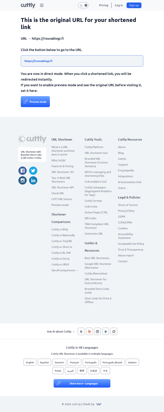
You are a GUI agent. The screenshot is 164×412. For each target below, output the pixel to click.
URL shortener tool (96, 152)
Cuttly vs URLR (60, 264)
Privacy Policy (126, 210)
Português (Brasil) (112, 362)
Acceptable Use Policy (131, 243)
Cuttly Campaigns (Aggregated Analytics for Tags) (98, 191)
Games (122, 158)
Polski (58, 370)
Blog (121, 152)
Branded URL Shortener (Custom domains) (96, 162)
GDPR (121, 216)
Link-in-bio (91, 206)
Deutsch (59, 362)
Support (123, 164)
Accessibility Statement (125, 235)
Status (122, 187)
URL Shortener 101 (62, 172)
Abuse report (126, 255)
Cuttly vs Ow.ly (60, 258)
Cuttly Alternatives (96, 273)
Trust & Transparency (130, 249)
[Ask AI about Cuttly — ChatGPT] (81, 331)
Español (44, 362)
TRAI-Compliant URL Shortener (97, 225)
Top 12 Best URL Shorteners (61, 179)
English (30, 362)
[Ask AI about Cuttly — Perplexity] (97, 331)
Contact (123, 261)
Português (91, 362)
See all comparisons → (64, 270)
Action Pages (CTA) (96, 212)
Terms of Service (128, 204)
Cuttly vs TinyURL (61, 241)
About (122, 147)
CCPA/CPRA (125, 222)
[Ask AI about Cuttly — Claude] (89, 331)
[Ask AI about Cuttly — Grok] (113, 331)
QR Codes (90, 218)
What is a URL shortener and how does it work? (63, 150)
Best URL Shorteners (97, 258)
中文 (105, 370)
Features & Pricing (62, 166)
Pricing (103, 5)
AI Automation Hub (129, 182)
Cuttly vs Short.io (61, 246)
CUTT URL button (61, 199)
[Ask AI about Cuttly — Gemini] (105, 331)
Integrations (125, 176)
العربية (70, 370)
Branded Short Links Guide (97, 290)
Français (74, 362)
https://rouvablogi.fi (38, 61)
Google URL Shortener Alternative (98, 265)
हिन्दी (82, 370)
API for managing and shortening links (98, 173)
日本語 (93, 370)
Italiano (132, 362)
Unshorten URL (94, 233)
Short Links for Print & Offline (98, 300)
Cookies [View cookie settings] (123, 228)
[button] (42, 5)
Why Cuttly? (58, 160)
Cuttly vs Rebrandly (63, 235)
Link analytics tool (95, 181)
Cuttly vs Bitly (59, 229)
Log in (119, 5)
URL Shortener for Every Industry (95, 281)
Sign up (134, 5)
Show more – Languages (84, 383)
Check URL (57, 193)
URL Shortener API (62, 187)
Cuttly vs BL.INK (61, 252)
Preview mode (38, 101)
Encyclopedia (126, 170)
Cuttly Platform (94, 147)
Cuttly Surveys (93, 200)
